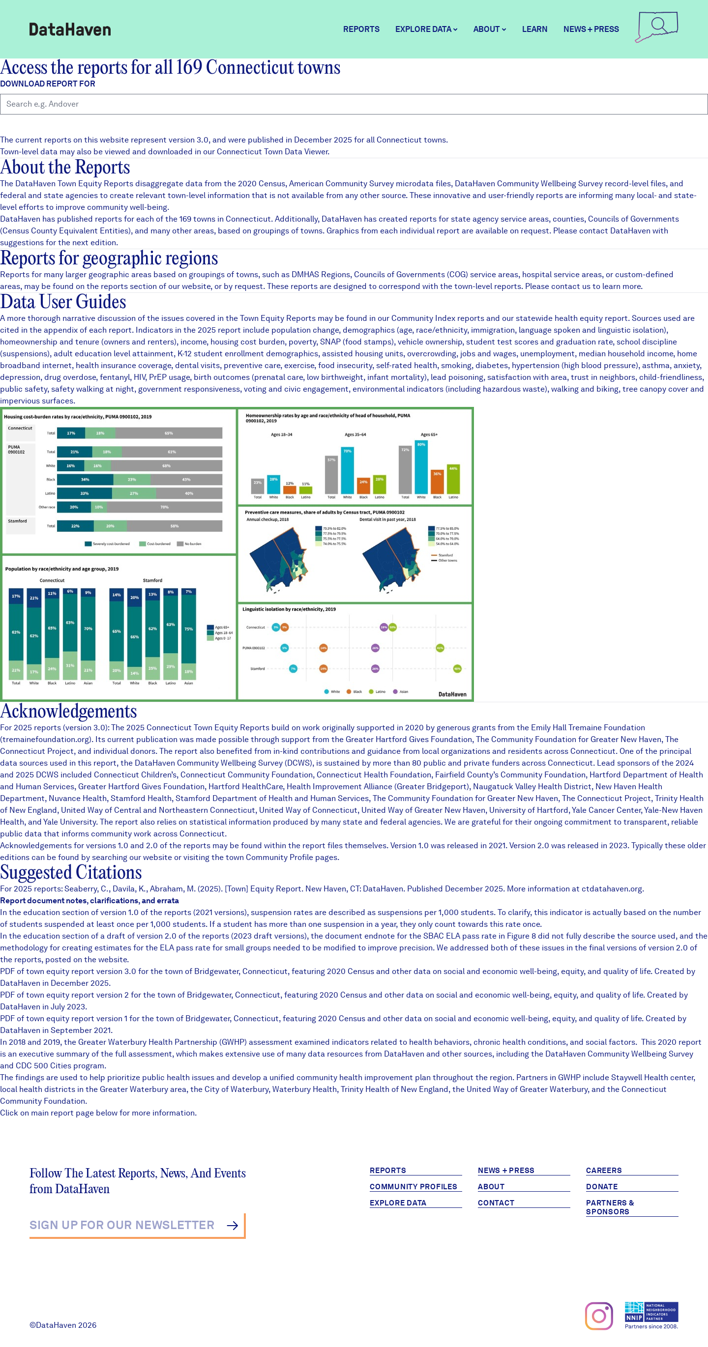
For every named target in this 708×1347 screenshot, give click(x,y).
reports (114, 286)
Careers (604, 1170)
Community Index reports (437, 318)
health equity (579, 318)
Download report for (47, 83)
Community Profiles (414, 1186)
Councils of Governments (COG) (411, 274)
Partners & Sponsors (610, 1207)
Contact (496, 1203)
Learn (535, 29)
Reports (361, 29)
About (491, 1186)
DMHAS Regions (321, 274)
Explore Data (398, 1203)
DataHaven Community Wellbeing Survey (529, 183)
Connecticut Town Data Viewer (272, 151)
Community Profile (279, 857)
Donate (602, 1186)
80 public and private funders (466, 763)
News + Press (591, 29)
